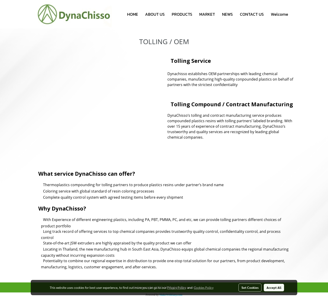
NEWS (227, 14)
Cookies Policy (203, 287)
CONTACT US (252, 14)
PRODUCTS (182, 14)
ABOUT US (155, 14)
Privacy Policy (176, 287)
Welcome (279, 14)
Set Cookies (250, 287)
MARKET (207, 14)
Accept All (273, 287)
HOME (132, 14)
